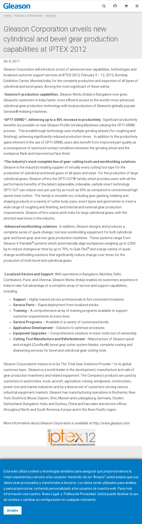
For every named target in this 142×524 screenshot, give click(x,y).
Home (7, 15)
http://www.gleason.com (111, 423)
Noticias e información (28, 15)
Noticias (51, 15)
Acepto (12, 510)
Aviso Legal (51, 494)
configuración (50, 500)
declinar (123, 494)
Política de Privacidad (80, 494)
